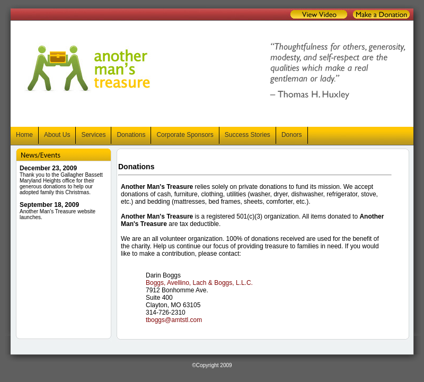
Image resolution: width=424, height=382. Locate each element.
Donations (131, 134)
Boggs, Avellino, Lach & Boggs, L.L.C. (199, 282)
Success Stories (247, 134)
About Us (57, 134)
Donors (291, 134)
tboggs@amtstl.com (174, 320)
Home (24, 134)
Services (93, 134)
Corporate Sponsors (184, 134)
